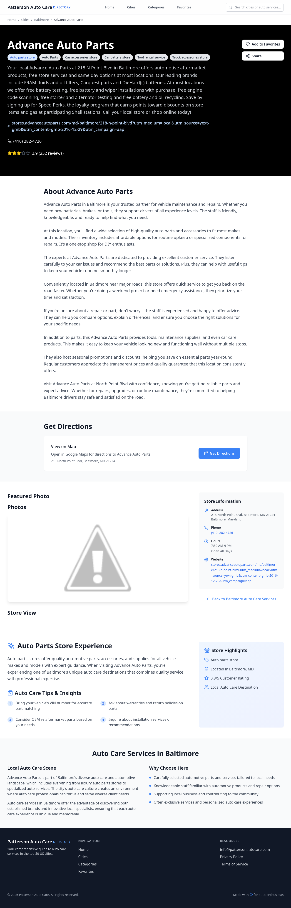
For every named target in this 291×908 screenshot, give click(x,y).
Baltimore (41, 20)
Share (254, 55)
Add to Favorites (263, 44)
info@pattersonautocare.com (245, 849)
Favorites (184, 7)
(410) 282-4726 (24, 141)
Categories (156, 7)
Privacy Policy (231, 856)
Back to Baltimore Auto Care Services (241, 598)
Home (109, 7)
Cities (131, 7)
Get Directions (219, 453)
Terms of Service (234, 864)
